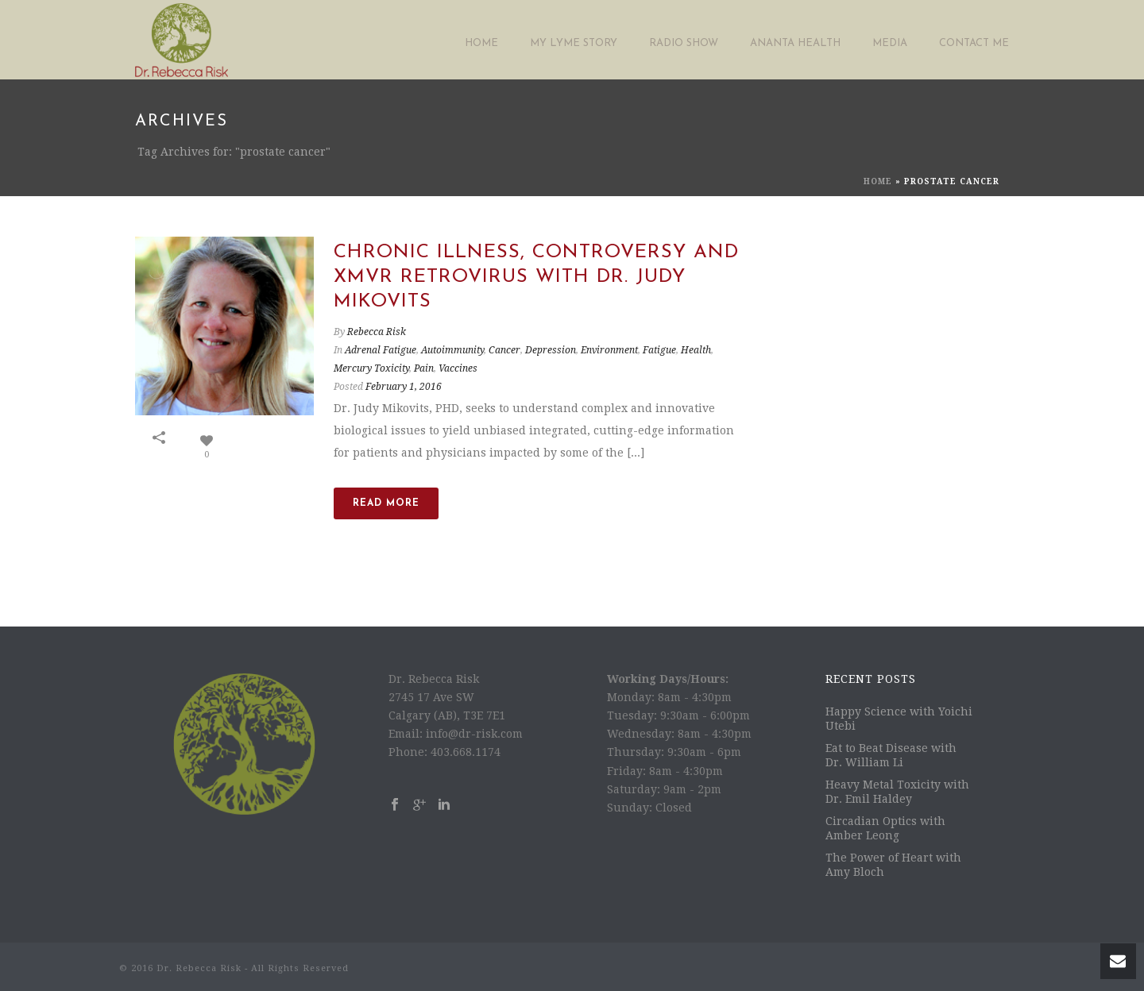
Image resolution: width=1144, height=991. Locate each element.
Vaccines (458, 368)
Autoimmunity (452, 350)
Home (481, 43)
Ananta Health (795, 43)
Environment (609, 350)
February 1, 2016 (403, 386)
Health (696, 350)
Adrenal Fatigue (380, 350)
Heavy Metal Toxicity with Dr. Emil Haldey (897, 791)
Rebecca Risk (376, 331)
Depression (550, 350)
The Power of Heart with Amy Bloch (893, 864)
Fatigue (659, 350)
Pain (424, 368)
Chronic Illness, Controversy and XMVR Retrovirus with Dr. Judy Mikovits (536, 277)
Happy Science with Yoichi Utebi (898, 718)
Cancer (504, 350)
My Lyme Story (573, 43)
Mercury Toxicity (371, 368)
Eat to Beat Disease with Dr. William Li (891, 755)
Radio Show (683, 43)
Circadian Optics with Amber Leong (885, 828)
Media (889, 43)
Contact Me (974, 43)
